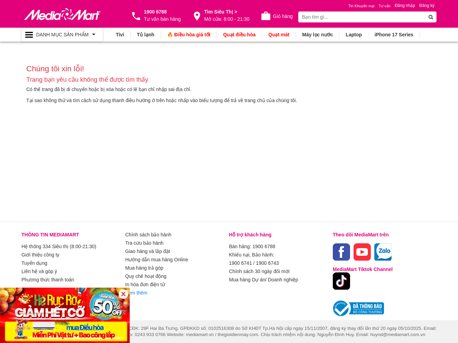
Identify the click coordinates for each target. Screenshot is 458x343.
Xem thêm (136, 293)
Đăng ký (426, 5)
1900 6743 (267, 263)
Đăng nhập (405, 5)
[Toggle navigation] (62, 35)
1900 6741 (240, 263)
